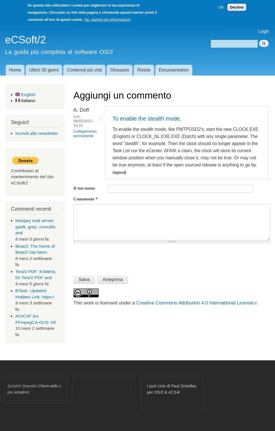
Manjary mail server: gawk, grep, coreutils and (35, 226)
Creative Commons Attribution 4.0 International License (197, 303)
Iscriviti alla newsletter (36, 133)
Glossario (119, 70)
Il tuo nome (84, 188)
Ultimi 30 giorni (44, 70)
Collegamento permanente (85, 133)
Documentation (174, 70)
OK (221, 7)
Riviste (144, 70)
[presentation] (117, 257)
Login (263, 31)
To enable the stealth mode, (147, 118)
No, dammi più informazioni (107, 19)
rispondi (119, 172)
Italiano (25, 100)
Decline (236, 7)
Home (15, 70)
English (25, 94)
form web (49, 386)
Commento (86, 198)
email (21, 392)
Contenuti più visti (84, 70)
